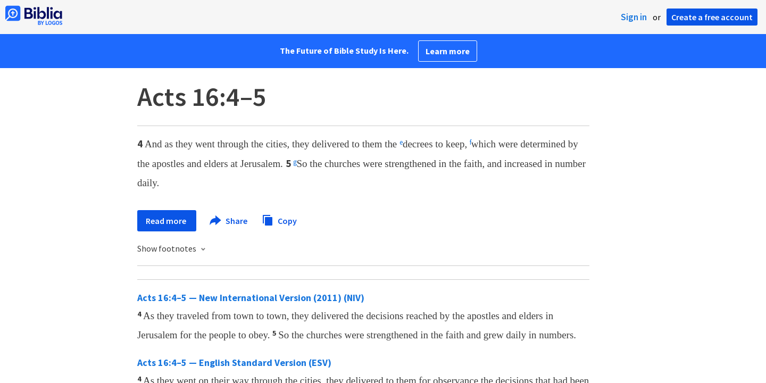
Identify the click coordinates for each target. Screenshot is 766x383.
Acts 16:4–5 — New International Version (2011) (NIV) (250, 298)
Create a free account (712, 17)
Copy (279, 219)
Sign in (634, 17)
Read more (167, 220)
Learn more (448, 51)
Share (229, 220)
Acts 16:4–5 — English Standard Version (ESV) (234, 362)
